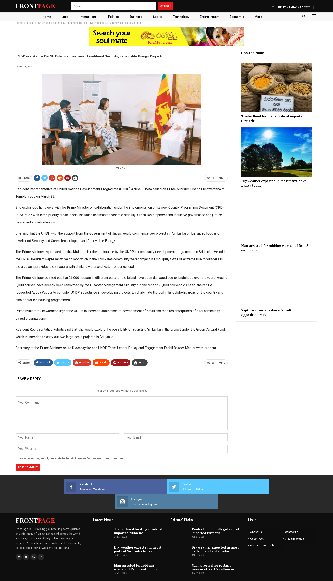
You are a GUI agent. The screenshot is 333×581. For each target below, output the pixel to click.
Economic (239, 16)
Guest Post (257, 523)
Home (44, 16)
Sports (158, 16)
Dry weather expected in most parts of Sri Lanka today (137, 534)
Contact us (291, 516)
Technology (182, 16)
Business (135, 16)
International (87, 16)
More (261, 16)
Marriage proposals (262, 530)
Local (63, 16)
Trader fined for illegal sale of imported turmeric (138, 516)
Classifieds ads (294, 523)
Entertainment (211, 16)
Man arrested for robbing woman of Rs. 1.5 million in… (137, 552)
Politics (112, 16)
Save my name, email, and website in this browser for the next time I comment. (71, 458)
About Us (256, 516)
